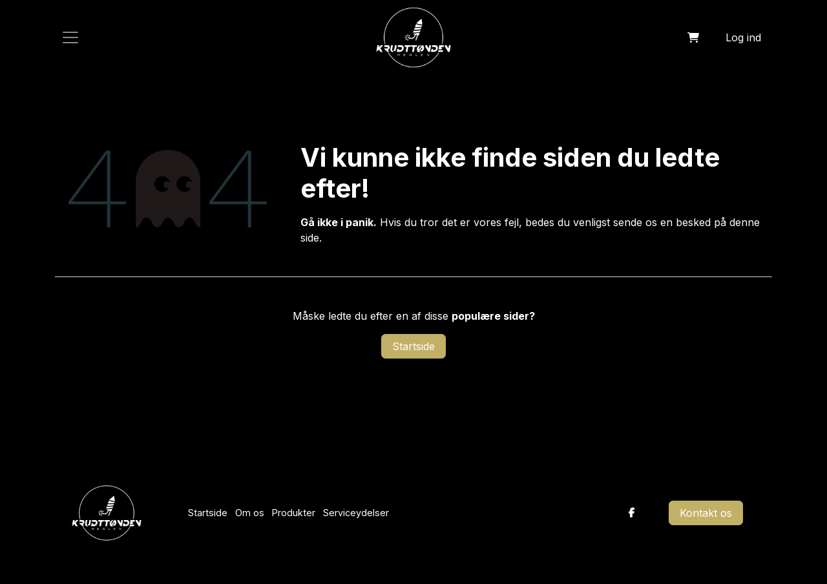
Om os (249, 512)
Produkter (293, 512)
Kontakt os (706, 512)
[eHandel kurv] (693, 37)
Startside (413, 346)
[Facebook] (631, 512)
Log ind (743, 37)
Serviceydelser (356, 512)
